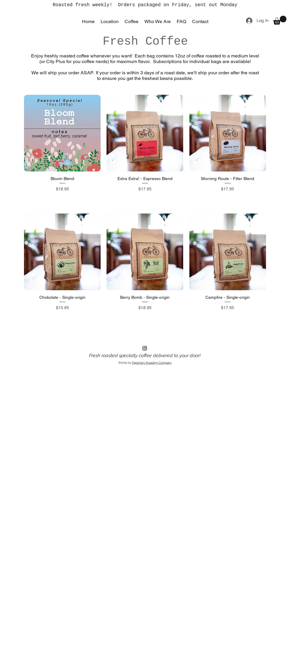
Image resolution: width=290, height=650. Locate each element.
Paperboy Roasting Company (152, 362)
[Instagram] (145, 348)
